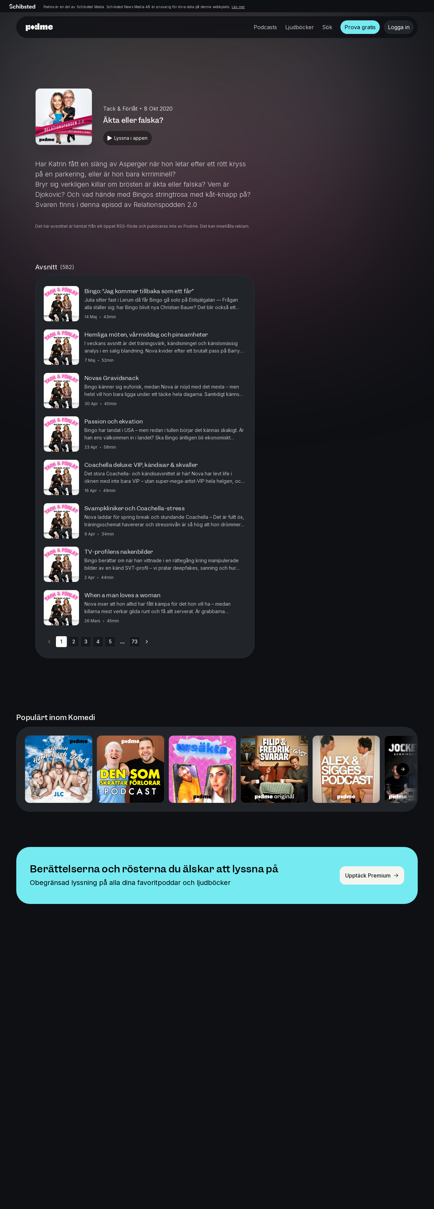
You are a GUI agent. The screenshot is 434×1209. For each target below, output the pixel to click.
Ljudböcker (299, 27)
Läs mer (238, 7)
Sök (327, 27)
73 (135, 641)
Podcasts (265, 27)
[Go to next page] (146, 641)
